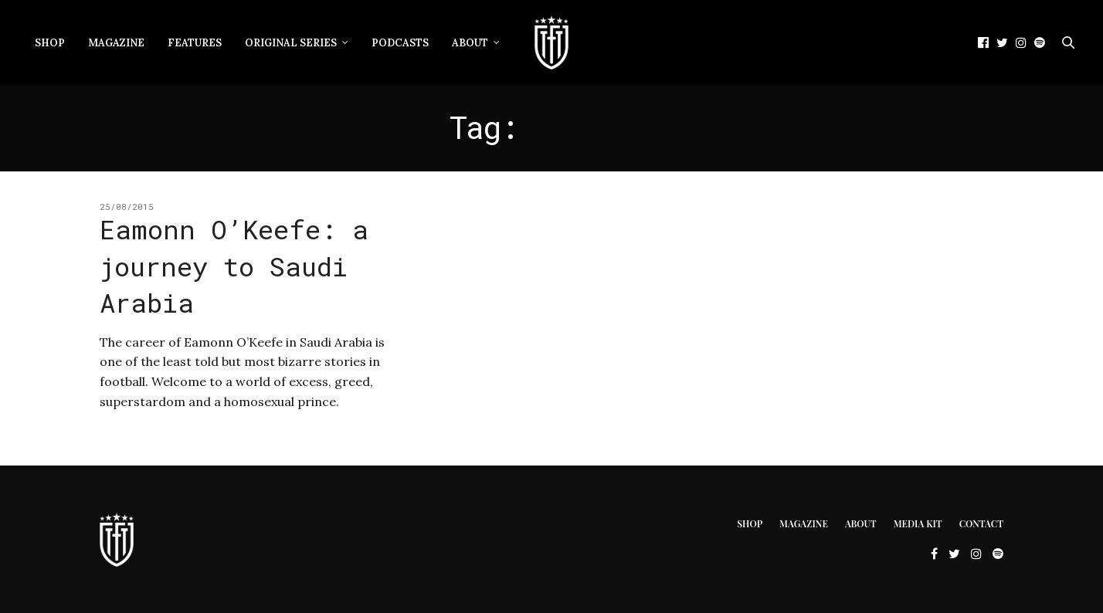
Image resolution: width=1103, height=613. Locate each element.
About (470, 42)
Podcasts (400, 42)
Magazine (116, 42)
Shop (50, 42)
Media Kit (918, 523)
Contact (981, 523)
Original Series (291, 42)
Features (195, 42)
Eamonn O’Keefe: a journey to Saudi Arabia (234, 266)
